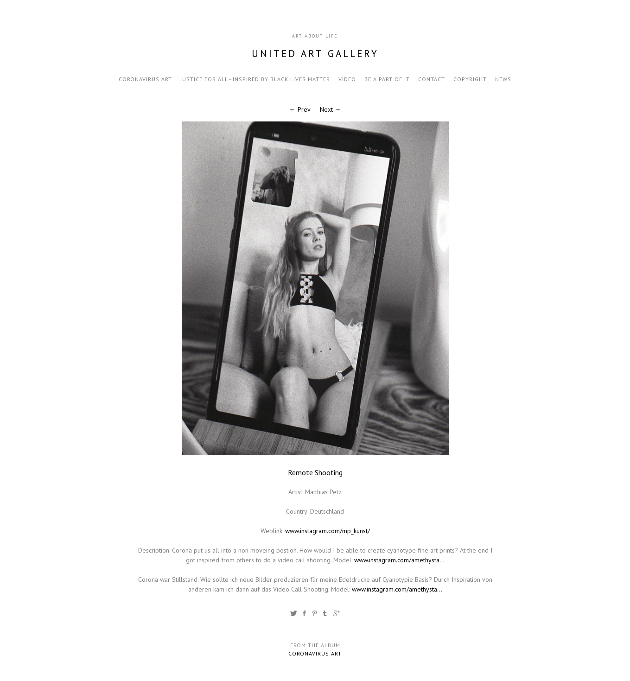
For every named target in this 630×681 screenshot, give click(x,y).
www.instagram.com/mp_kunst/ (327, 531)
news (503, 79)
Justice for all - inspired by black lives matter (255, 79)
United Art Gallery (315, 53)
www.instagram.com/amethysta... (399, 560)
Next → (330, 109)
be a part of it (387, 79)
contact (431, 79)
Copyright (470, 79)
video (347, 79)
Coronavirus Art (145, 79)
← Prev (300, 109)
